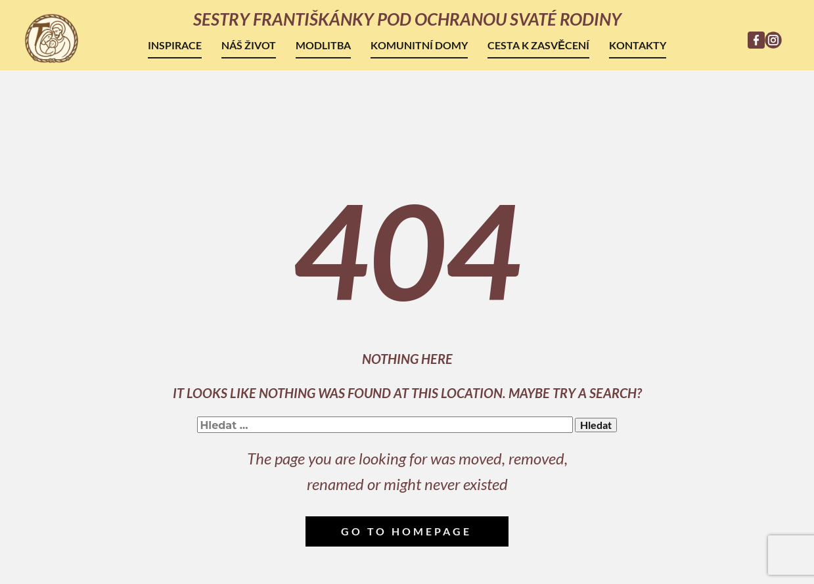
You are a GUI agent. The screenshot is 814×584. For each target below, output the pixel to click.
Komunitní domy (419, 45)
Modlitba (323, 45)
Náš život (248, 45)
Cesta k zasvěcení (538, 45)
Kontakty (637, 45)
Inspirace (175, 45)
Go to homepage (406, 531)
